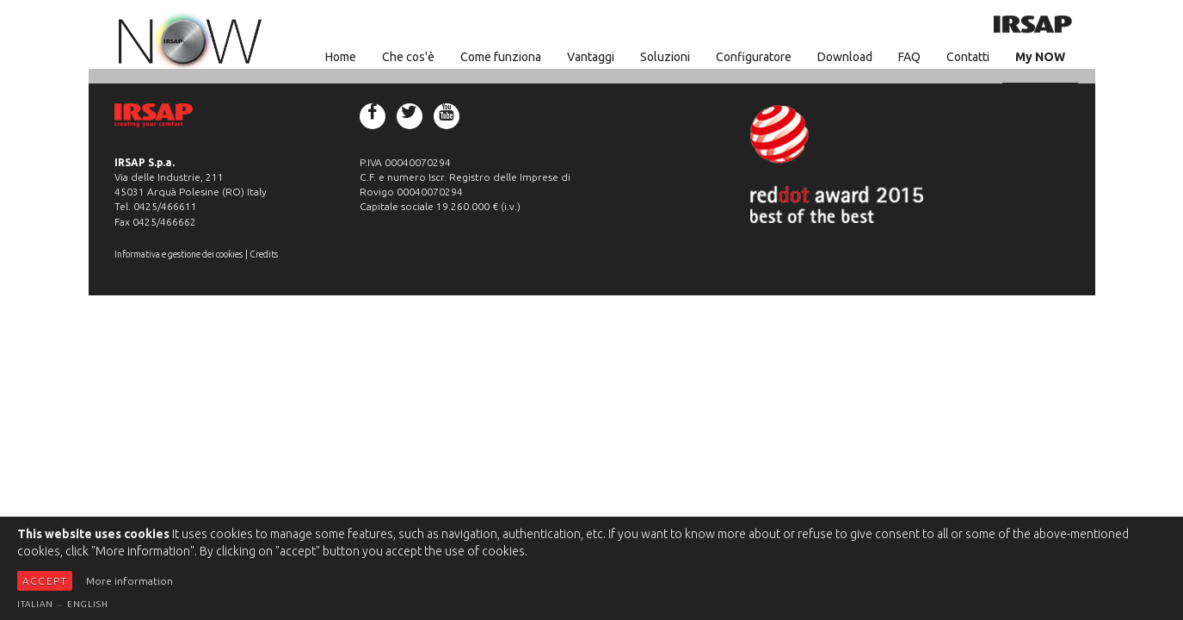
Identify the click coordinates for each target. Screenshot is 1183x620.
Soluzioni (665, 57)
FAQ (909, 57)
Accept (44, 580)
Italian (35, 604)
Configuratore (754, 57)
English (87, 604)
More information (129, 580)
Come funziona (500, 57)
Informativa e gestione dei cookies (178, 254)
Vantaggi (590, 57)
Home (340, 57)
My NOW (1040, 57)
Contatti (967, 57)
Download (844, 57)
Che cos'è (408, 57)
